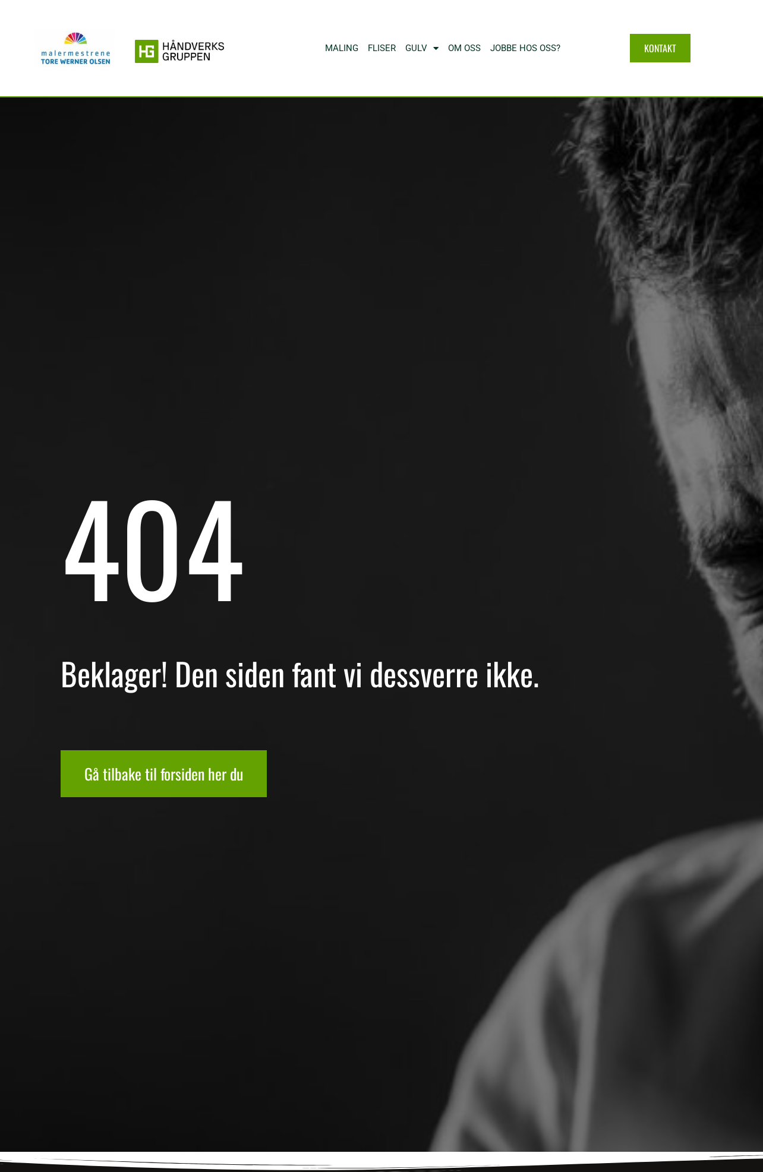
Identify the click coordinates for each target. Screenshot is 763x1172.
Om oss (464, 48)
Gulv (422, 48)
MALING (341, 48)
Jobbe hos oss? (525, 48)
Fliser (382, 48)
